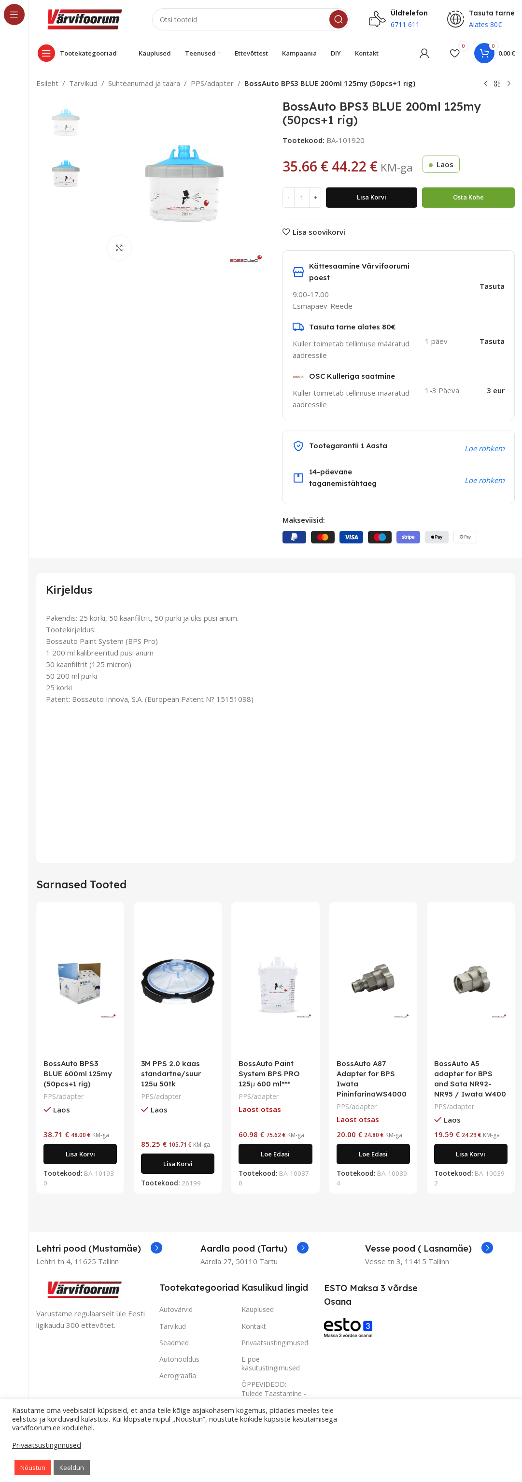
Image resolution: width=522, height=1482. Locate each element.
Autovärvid (176, 1309)
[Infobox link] (99, 1248)
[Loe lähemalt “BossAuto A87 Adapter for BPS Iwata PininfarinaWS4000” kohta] (373, 1154)
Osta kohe (468, 197)
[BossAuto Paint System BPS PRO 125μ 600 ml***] (275, 981)
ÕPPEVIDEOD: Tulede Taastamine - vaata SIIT (273, 1393)
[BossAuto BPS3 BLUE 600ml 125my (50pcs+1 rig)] (80, 981)
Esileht (47, 83)
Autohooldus (179, 1359)
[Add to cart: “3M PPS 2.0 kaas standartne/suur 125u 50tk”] (177, 1164)
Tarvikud (83, 83)
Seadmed (174, 1342)
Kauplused (257, 1309)
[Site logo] (84, 18)
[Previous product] (486, 84)
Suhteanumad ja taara (144, 83)
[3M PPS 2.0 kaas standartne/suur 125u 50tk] (177, 981)
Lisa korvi (371, 197)
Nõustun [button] (32, 1467)
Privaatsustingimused (274, 1342)
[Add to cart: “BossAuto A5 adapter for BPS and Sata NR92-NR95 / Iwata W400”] (471, 1154)
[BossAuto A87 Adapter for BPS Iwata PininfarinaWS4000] (373, 981)
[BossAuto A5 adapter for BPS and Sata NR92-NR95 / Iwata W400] (471, 981)
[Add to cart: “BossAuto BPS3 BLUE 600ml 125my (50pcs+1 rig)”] (80, 1154)
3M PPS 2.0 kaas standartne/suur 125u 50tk (171, 1073)
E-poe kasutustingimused (270, 1363)
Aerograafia (177, 1375)
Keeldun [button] (71, 1467)
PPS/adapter (212, 83)
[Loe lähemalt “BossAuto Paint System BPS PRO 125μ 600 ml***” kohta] (275, 1154)
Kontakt (253, 1326)
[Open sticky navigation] (79, 53)
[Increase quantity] (315, 197)
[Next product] (509, 84)
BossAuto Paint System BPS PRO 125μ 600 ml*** (269, 1073)
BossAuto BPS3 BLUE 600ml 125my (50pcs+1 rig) (77, 1073)
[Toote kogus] (302, 197)
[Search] (251, 19)
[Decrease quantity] (288, 197)
